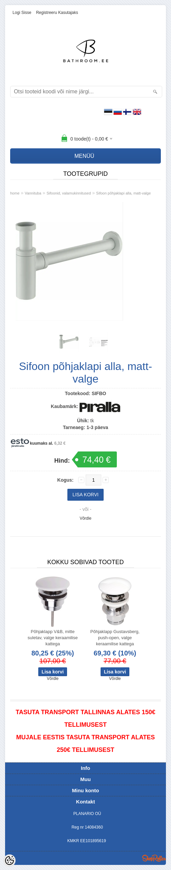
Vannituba (33, 193)
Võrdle (85, 518)
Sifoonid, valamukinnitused (68, 193)
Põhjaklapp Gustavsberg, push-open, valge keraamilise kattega (115, 637)
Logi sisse (22, 12)
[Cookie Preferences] (9, 860)
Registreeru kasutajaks (57, 12)
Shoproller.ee (154, 858)
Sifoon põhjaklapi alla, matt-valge (123, 193)
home (15, 193)
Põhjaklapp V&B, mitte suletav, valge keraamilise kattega (53, 637)
